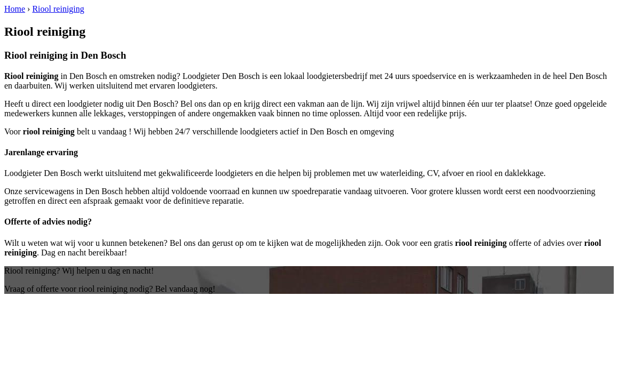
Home (14, 8)
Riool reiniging (58, 8)
